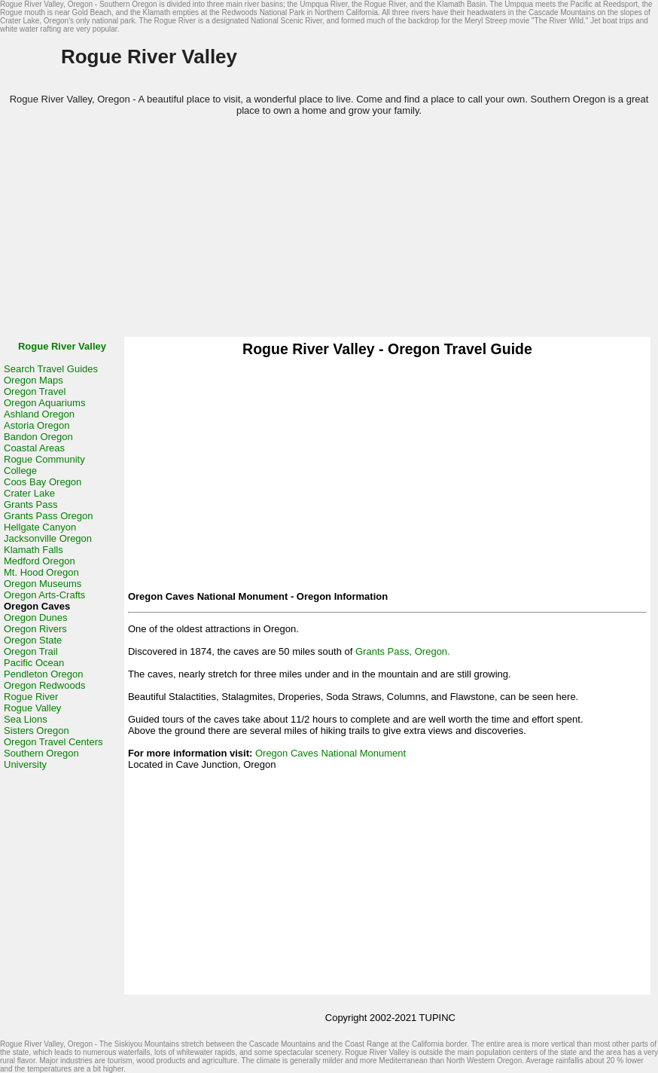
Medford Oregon (39, 561)
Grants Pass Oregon (48, 515)
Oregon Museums (42, 583)
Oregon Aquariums (44, 402)
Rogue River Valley (62, 346)
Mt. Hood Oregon (41, 572)
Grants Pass (31, 504)
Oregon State (33, 640)
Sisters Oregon (36, 730)
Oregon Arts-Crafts (44, 595)
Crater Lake (29, 493)
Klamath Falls (33, 549)
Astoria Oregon (36, 425)
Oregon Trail (31, 651)
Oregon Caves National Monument (330, 753)
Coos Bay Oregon (42, 482)
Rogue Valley (32, 708)
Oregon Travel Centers (53, 741)
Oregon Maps (33, 380)
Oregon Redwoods (44, 685)
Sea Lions (25, 719)
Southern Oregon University (41, 758)
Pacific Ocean (34, 662)
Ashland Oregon (39, 414)
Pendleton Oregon (44, 674)
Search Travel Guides (51, 368)
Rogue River (31, 696)
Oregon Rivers (35, 628)
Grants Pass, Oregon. (402, 651)
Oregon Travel (34, 391)
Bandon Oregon (38, 436)
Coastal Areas (34, 448)
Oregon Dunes (36, 617)
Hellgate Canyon (40, 527)
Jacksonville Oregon (48, 538)
